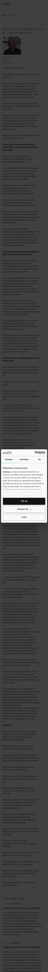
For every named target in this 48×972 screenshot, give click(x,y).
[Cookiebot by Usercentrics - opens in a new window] (34, 452)
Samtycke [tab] (8, 459)
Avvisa (24, 517)
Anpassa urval (24, 509)
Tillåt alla (24, 501)
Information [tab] (23, 459)
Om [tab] (39, 459)
